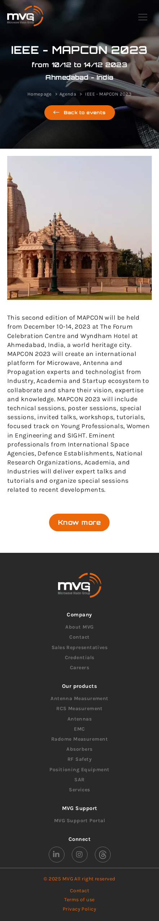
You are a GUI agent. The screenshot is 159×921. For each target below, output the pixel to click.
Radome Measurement (79, 739)
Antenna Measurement (79, 698)
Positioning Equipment (79, 770)
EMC (79, 729)
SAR (79, 780)
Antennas (79, 719)
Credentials (79, 657)
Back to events (79, 112)
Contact (79, 637)
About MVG (79, 627)
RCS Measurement (79, 708)
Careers (79, 668)
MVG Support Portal (79, 821)
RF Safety (79, 759)
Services (79, 790)
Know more (79, 522)
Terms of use (79, 900)
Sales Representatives (79, 647)
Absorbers (79, 749)
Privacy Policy (79, 909)
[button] (143, 17)
